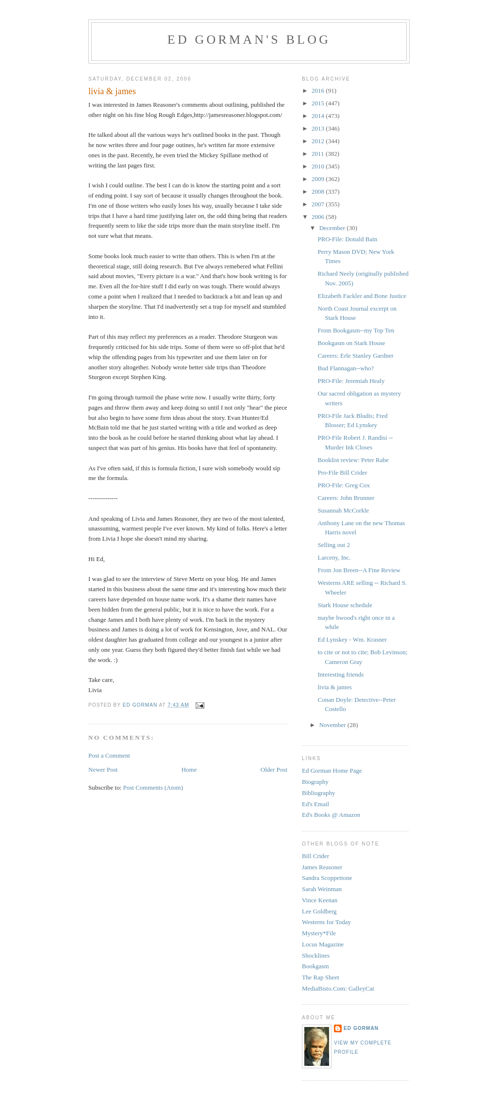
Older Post (274, 769)
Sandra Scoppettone (327, 877)
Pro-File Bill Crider (342, 472)
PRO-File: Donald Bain (347, 239)
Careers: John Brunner (345, 497)
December (333, 228)
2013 (319, 128)
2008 (319, 191)
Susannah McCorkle (343, 510)
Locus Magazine (323, 944)
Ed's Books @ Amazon (331, 814)
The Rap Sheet (320, 977)
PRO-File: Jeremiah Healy (350, 380)
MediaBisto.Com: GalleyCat (338, 988)
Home (189, 769)
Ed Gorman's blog (249, 40)
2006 (319, 216)
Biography (315, 781)
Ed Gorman (361, 1028)
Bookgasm (315, 966)
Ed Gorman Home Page (332, 770)
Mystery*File (319, 933)
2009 (319, 178)
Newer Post (102, 769)
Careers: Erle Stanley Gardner (355, 355)
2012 (319, 141)
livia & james (334, 687)
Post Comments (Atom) (153, 787)
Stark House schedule (344, 605)
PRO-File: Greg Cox (343, 485)
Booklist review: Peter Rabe (352, 460)
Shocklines (316, 955)
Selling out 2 (333, 544)
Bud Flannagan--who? (345, 368)
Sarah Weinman (322, 889)
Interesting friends (340, 674)
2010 (319, 166)
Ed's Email (315, 804)
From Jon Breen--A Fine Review (358, 570)
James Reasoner (322, 867)
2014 (319, 115)
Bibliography (318, 792)
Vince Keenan (319, 900)
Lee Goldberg (319, 911)
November (333, 725)
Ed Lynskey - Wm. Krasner (351, 639)
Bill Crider (315, 856)
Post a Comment (109, 755)
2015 (319, 103)
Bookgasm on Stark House (351, 343)
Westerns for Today (326, 922)
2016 (319, 90)
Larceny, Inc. (333, 557)
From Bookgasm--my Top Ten (355, 330)
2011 (319, 153)
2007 (319, 204)
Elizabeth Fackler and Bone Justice (361, 295)
